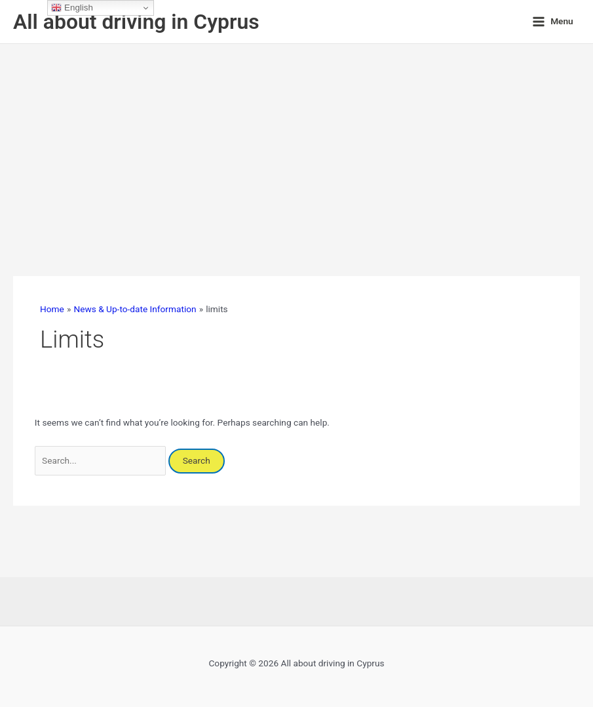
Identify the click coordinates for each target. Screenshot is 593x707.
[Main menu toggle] (553, 22)
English (71, 8)
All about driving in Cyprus (136, 21)
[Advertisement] (296, 142)
